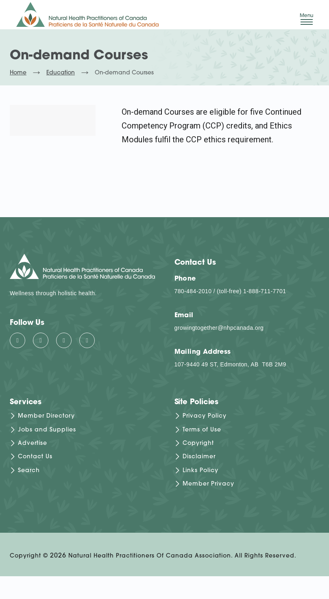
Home (18, 73)
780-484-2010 (193, 291)
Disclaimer (199, 457)
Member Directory (46, 417)
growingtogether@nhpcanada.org (219, 328)
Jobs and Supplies (47, 430)
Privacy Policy (205, 417)
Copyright (198, 443)
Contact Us (35, 457)
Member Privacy (208, 484)
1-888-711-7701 (264, 291)
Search (29, 471)
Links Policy (200, 471)
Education (60, 73)
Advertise (32, 443)
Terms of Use (202, 430)
